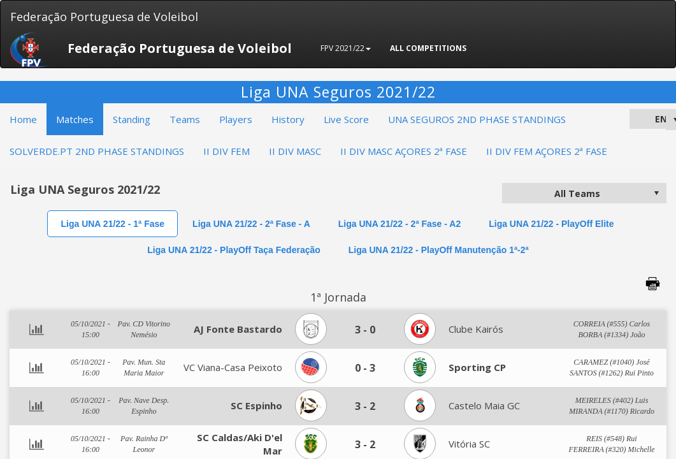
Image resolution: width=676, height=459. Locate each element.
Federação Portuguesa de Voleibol (104, 16)
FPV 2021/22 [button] (345, 48)
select (656, 193)
